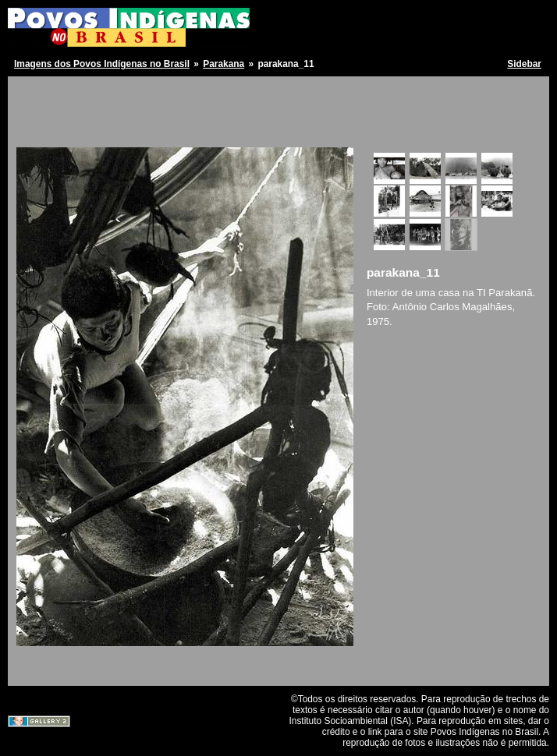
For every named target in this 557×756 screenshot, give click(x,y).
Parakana (223, 63)
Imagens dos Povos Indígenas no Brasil (102, 63)
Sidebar (524, 63)
